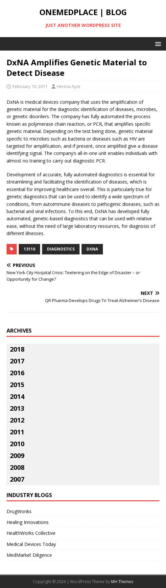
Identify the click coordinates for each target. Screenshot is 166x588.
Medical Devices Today (31, 544)
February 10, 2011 (29, 86)
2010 (17, 443)
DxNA (92, 249)
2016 (17, 372)
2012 (17, 420)
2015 (17, 384)
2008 (17, 467)
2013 (17, 408)
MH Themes (122, 581)
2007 (17, 479)
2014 (17, 396)
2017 (17, 361)
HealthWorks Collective (31, 533)
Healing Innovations (28, 522)
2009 (17, 455)
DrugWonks (19, 511)
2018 (17, 349)
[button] (157, 43)
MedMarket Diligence (29, 555)
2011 (17, 431)
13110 (29, 249)
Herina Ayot (68, 86)
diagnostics (61, 249)
